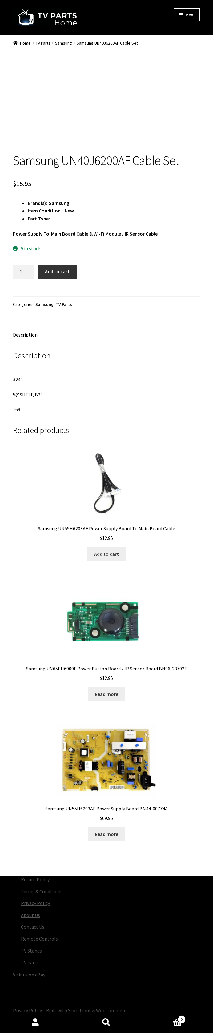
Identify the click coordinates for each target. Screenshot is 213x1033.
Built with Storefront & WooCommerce (87, 1010)
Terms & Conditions (41, 891)
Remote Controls (39, 939)
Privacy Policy (35, 903)
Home (25, 43)
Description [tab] (25, 335)
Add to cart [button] (106, 554)
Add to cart (57, 271)
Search (106, 1022)
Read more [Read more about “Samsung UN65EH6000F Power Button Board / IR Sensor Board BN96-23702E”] (106, 694)
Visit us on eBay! (29, 975)
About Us (30, 915)
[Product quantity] (23, 272)
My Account (35, 1022)
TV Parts (43, 43)
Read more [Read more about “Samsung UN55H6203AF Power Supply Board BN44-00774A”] (106, 834)
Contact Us (32, 927)
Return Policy (35, 879)
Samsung (63, 43)
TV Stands (31, 951)
